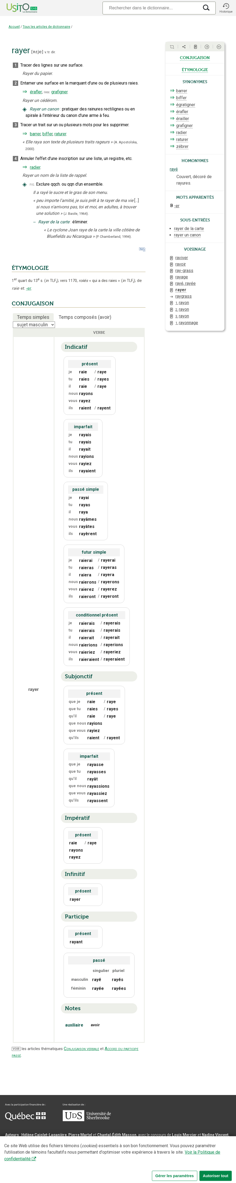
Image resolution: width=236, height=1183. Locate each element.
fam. (47, 92)
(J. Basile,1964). (76, 214)
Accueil (14, 27)
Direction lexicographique (28, 1148)
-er (28, 288)
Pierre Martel (80, 1135)
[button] (226, 8)
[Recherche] (151, 8)
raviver (181, 257)
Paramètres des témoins (169, 1163)
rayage (181, 277)
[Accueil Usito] (16, 8)
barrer (35, 133)
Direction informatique (103, 1148)
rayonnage (186, 322)
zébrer (182, 146)
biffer (47, 133)
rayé (174, 169)
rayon (182, 302)
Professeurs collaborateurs (30, 1154)
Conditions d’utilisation (124, 1163)
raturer (60, 133)
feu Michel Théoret (152, 1154)
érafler (36, 91)
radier (35, 167)
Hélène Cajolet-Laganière (44, 1135)
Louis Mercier (184, 1135)
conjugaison (195, 57)
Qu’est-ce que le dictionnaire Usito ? (37, 1163)
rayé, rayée (185, 283)
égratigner (185, 104)
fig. (32, 184)
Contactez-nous (86, 1163)
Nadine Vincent (215, 1135)
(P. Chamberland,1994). (114, 237)
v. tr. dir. (50, 52)
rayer (180, 289)
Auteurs (12, 1135)
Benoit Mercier (139, 1148)
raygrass (183, 296)
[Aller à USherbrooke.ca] (87, 1120)
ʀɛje (37, 51)
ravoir (180, 264)
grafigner (59, 91)
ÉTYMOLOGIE (30, 268)
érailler (182, 118)
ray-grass (184, 270)
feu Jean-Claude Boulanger (81, 1154)
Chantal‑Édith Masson (116, 1135)
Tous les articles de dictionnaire (46, 27)
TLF (51, 280)
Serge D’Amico (67, 1148)
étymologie (195, 69)
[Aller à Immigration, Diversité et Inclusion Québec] (25, 1119)
